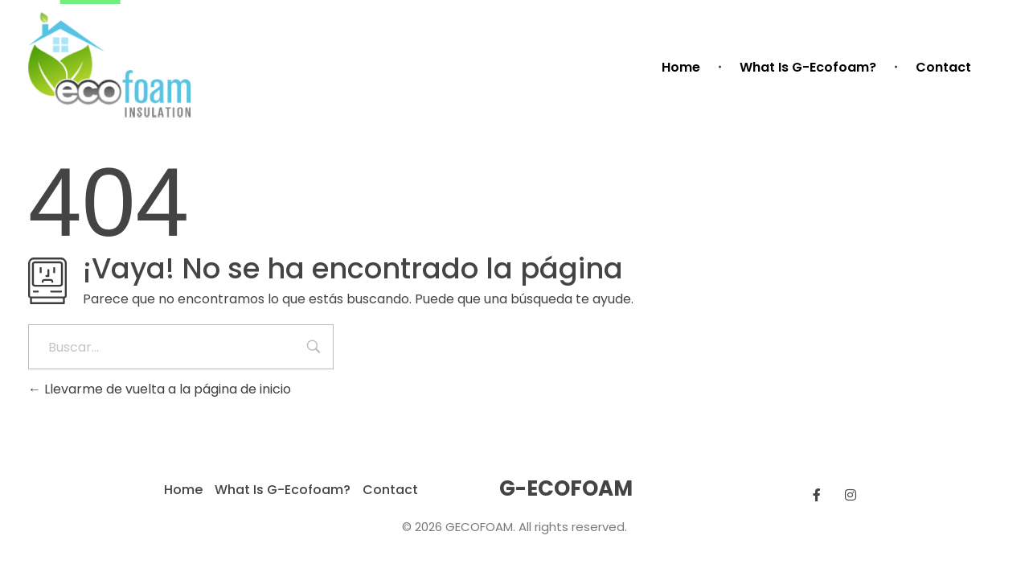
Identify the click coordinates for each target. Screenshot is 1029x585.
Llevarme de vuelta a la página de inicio (159, 389)
